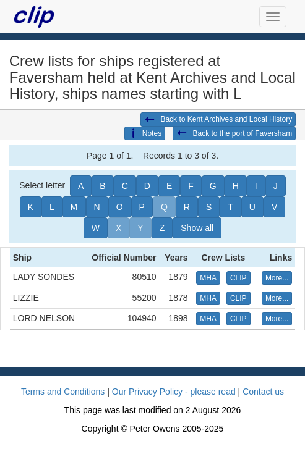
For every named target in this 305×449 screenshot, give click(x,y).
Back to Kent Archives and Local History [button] (218, 119)
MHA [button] (208, 278)
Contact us (263, 392)
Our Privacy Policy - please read (174, 392)
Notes (144, 133)
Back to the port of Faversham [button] (234, 133)
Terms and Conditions (63, 392)
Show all (197, 228)
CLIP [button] (238, 278)
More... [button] (276, 278)
